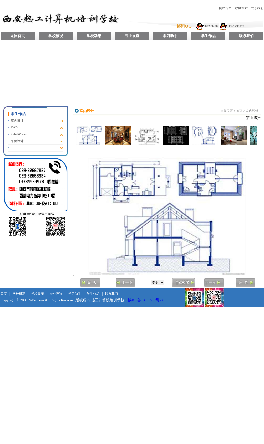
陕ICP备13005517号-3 (145, 300)
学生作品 (208, 36)
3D (13, 148)
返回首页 (17, 36)
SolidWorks (19, 134)
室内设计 (17, 120)
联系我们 (257, 8)
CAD (14, 127)
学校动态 (94, 36)
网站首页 (225, 8)
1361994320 (236, 26)
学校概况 (55, 36)
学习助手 (170, 36)
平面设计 (17, 141)
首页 (239, 111)
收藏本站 (241, 8)
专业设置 (132, 36)
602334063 (212, 26)
